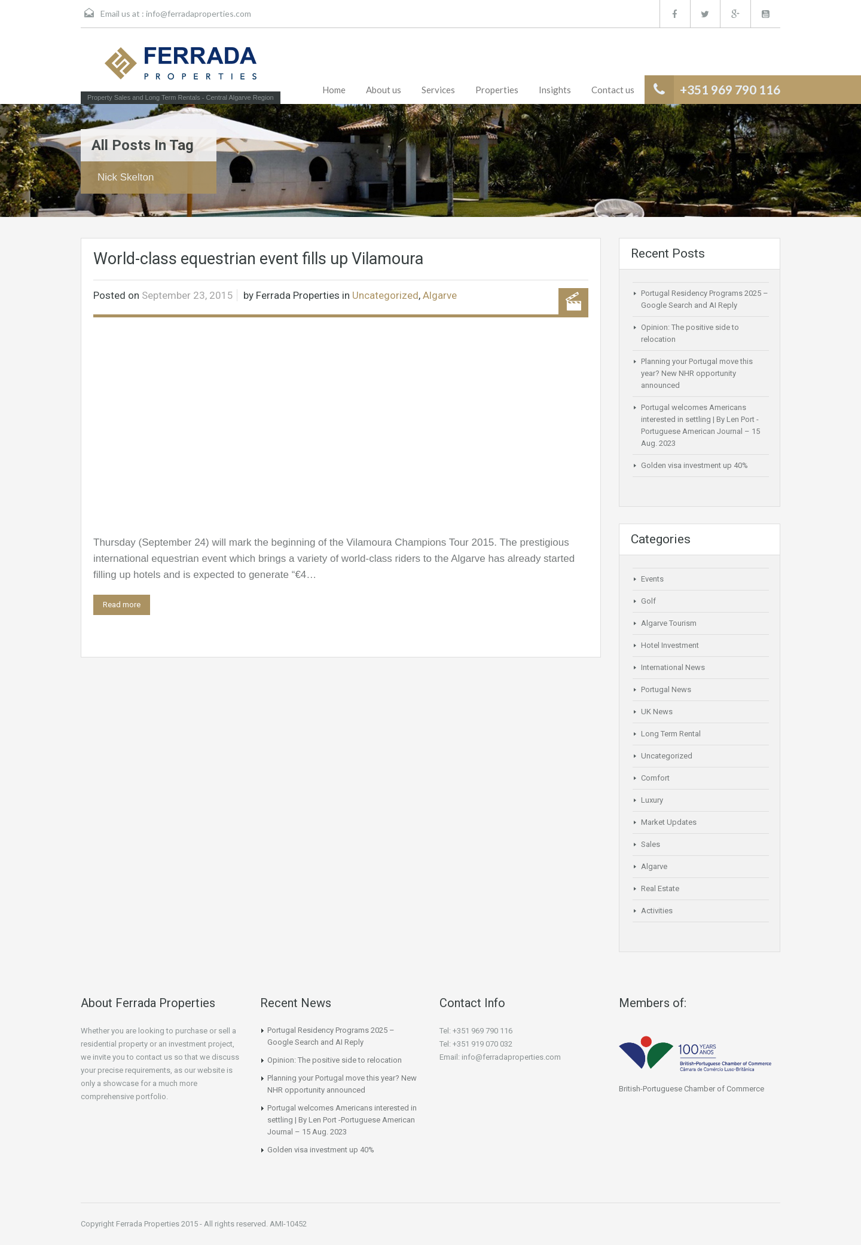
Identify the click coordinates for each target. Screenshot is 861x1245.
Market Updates (669, 822)
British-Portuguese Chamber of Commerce (691, 1088)
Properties (496, 89)
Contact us (612, 89)
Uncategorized (385, 295)
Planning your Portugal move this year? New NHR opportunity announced (697, 373)
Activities (657, 910)
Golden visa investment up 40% (694, 465)
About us (383, 89)
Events (652, 578)
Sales (650, 844)
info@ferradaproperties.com (198, 13)
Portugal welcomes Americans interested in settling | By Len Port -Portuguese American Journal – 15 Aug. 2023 (342, 1119)
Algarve (440, 295)
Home (334, 89)
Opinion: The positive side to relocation (334, 1060)
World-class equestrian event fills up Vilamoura (258, 258)
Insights (555, 89)
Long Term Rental (671, 733)
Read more (122, 604)
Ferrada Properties (298, 295)
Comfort (655, 777)
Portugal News (666, 689)
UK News (657, 711)
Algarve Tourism (669, 623)
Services (438, 89)
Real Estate (660, 888)
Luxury (652, 800)
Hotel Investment (670, 645)
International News (673, 667)
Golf (648, 601)
